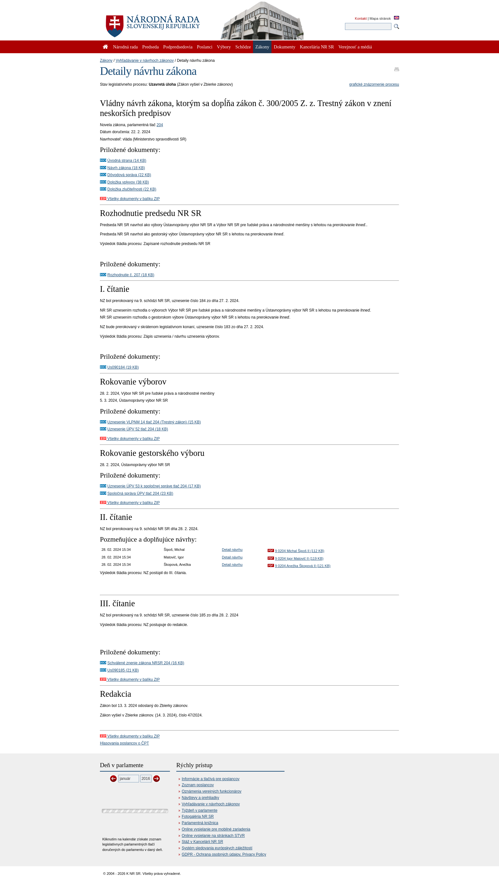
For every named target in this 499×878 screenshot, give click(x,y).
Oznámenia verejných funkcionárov (211, 791)
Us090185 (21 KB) (123, 670)
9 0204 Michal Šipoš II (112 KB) (299, 551)
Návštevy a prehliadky (200, 797)
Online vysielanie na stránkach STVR (213, 835)
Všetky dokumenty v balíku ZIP (130, 199)
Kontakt (361, 18)
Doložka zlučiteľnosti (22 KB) (131, 189)
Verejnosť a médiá (355, 46)
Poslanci (205, 46)
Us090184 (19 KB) (123, 367)
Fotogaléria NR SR (198, 816)
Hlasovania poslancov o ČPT (124, 743)
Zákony (106, 60)
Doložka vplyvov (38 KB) (128, 182)
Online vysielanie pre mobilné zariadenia (216, 829)
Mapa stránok (380, 18)
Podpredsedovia (178, 46)
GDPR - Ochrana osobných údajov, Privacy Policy (224, 854)
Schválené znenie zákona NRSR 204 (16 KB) (145, 663)
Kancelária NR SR (317, 46)
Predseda (150, 46)
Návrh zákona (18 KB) (126, 168)
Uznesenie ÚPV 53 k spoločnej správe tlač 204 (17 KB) (154, 486)
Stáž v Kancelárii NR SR (202, 841)
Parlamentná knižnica (200, 823)
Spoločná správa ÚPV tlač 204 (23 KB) (140, 493)
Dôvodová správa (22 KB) (129, 175)
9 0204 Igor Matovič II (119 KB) (299, 558)
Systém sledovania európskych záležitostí (217, 848)
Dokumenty (284, 46)
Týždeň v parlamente (199, 810)
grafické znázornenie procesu (374, 84)
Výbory (224, 46)
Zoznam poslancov (198, 785)
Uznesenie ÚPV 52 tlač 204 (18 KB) (137, 429)
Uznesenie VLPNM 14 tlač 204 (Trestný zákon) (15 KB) (154, 422)
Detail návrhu (232, 549)
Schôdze (243, 46)
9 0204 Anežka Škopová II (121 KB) (302, 566)
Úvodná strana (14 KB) (126, 160)
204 (160, 125)
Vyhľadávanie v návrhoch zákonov (145, 60)
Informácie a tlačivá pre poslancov (210, 779)
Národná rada (125, 46)
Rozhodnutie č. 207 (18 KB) (130, 275)
